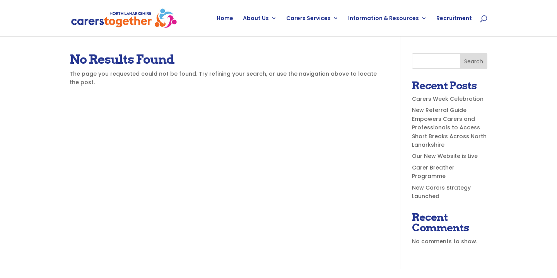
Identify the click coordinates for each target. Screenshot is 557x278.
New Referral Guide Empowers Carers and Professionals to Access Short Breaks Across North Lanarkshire (449, 127)
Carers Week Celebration (448, 99)
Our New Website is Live (445, 156)
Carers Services (308, 18)
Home (225, 18)
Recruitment (454, 18)
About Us (256, 18)
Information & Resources (383, 18)
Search (473, 61)
